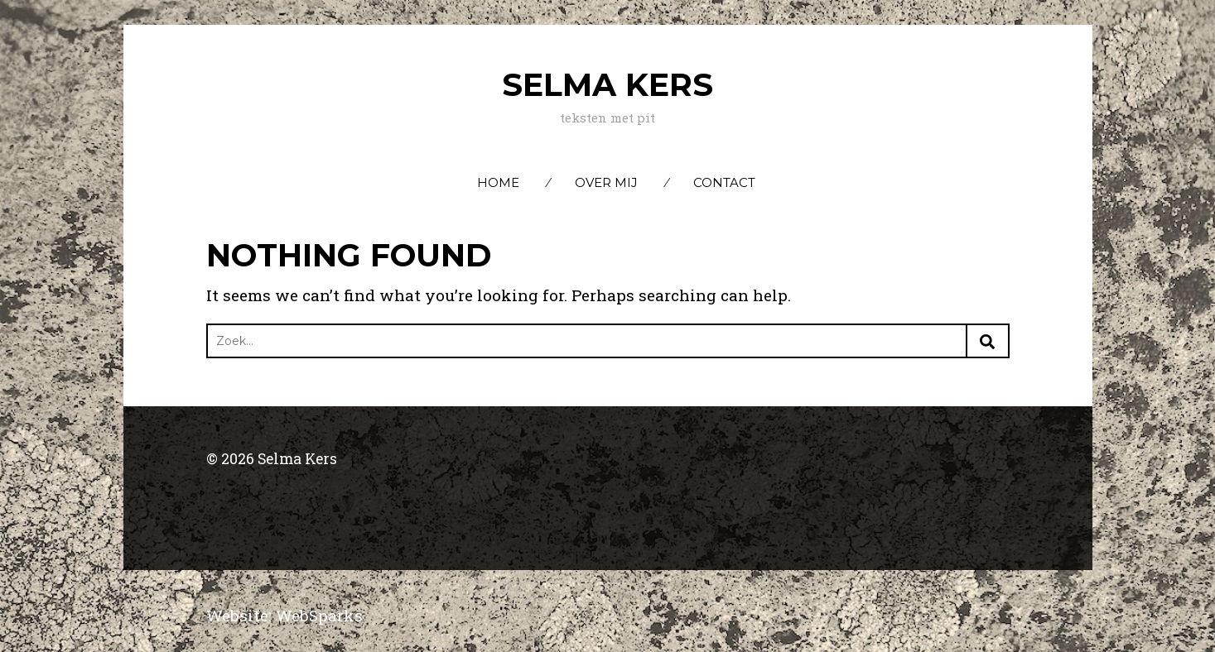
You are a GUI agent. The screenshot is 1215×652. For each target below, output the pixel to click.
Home (498, 182)
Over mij (606, 182)
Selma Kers (607, 84)
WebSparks (319, 615)
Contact (724, 182)
